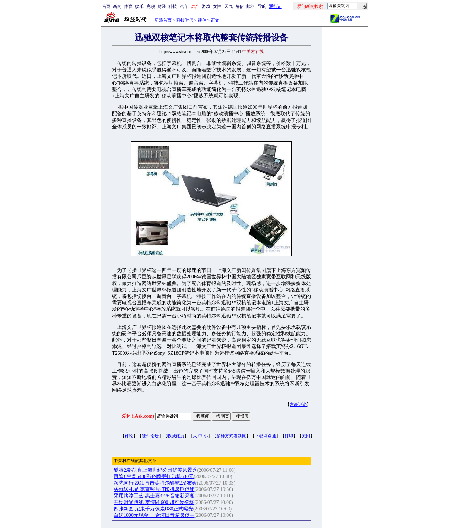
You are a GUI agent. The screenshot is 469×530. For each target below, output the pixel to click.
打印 (289, 435)
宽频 (150, 6)
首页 (106, 6)
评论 (129, 435)
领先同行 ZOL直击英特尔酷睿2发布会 (155, 483)
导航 (262, 6)
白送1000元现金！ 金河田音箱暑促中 (154, 515)
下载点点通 (265, 435)
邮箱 (250, 6)
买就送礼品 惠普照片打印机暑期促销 (154, 489)
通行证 (275, 6)
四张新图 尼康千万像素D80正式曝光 (153, 509)
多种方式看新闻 (231, 435)
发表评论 (298, 404)
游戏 (206, 6)
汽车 (184, 6)
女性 (217, 6)
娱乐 (139, 6)
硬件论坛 (150, 435)
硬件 (202, 20)
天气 (228, 6)
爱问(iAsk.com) (138, 416)
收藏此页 (175, 435)
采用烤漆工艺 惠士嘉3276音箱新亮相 (154, 495)
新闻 (117, 6)
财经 (161, 6)
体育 (128, 6)
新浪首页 (163, 20)
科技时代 (184, 20)
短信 (239, 6)
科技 (172, 6)
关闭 (306, 435)
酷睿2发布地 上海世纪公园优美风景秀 (155, 470)
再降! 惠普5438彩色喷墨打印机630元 (154, 476)
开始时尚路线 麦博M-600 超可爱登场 (154, 502)
